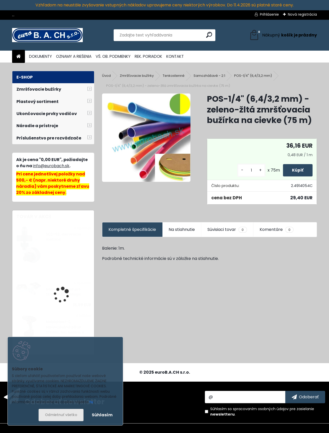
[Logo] (47, 35)
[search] (209, 35)
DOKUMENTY (40, 56)
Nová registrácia (302, 14)
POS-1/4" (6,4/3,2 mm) (253, 75)
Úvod (106, 75)
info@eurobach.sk (51, 166)
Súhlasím (102, 415)
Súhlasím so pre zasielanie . (262, 411)
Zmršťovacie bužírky (137, 75)
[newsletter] (305, 397)
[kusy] (249, 170)
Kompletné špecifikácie (132, 229)
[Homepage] (18, 56)
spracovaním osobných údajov (261, 408)
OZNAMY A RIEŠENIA (74, 56)
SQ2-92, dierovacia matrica (63, 237)
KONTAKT (175, 56)
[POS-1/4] (146, 137)
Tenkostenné (174, 75)
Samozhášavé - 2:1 (209, 75)
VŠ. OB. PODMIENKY (113, 56)
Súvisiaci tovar (227, 230)
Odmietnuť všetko (61, 414)
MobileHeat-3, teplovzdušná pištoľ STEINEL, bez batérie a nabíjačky (65, 329)
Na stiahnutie (182, 229)
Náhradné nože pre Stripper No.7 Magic (63, 292)
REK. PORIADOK (148, 56)
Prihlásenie (269, 14)
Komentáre (277, 230)
